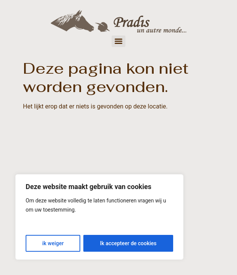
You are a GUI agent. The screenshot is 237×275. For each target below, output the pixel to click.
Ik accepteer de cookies (128, 243)
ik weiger (52, 243)
